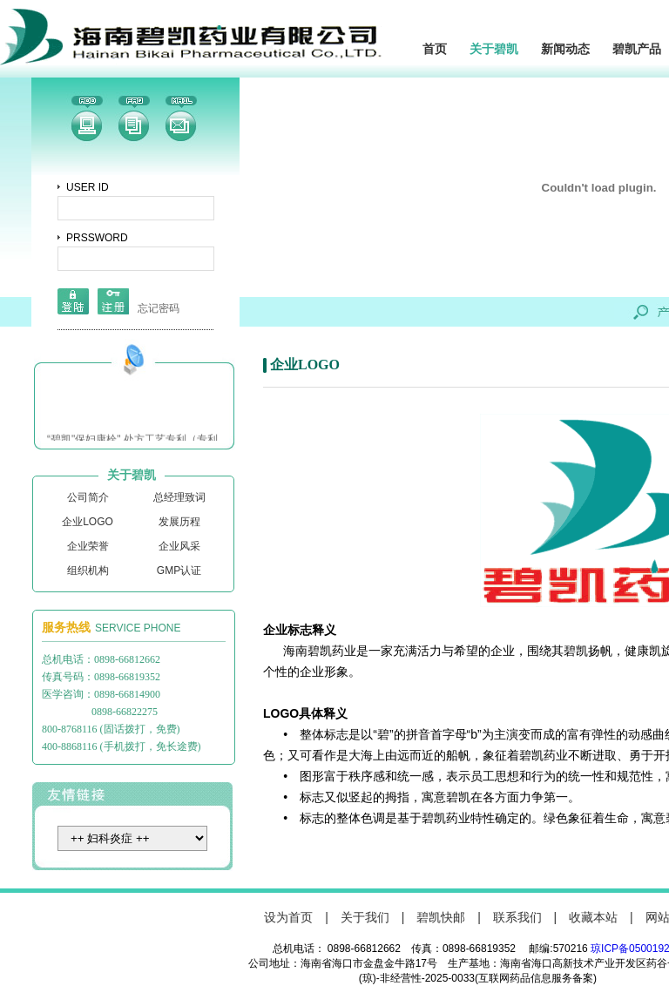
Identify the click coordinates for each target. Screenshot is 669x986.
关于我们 (365, 917)
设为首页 (288, 917)
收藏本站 (593, 917)
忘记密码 (158, 308)
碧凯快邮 (440, 917)
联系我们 (517, 917)
